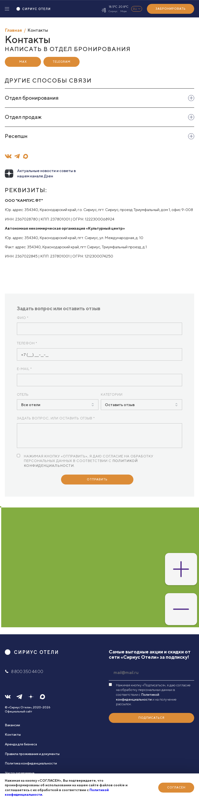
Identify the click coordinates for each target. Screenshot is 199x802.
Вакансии (12, 725)
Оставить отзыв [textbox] (120, 404)
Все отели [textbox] (30, 404)
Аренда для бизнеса (21, 744)
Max (23, 61)
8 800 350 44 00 (24, 671)
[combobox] (57, 405)
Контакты (13, 734)
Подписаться (151, 717)
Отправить (97, 479)
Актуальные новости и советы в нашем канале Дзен (46, 173)
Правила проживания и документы (32, 754)
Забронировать (171, 8)
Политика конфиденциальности (31, 763)
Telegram (61, 61)
